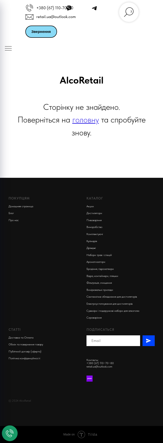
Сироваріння (94, 317)
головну (85, 119)
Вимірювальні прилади (99, 290)
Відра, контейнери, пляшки (102, 276)
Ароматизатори (95, 262)
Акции (90, 206)
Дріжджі (91, 248)
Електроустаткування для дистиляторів (109, 303)
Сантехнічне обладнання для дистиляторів (111, 296)
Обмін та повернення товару (26, 344)
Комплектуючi (94, 234)
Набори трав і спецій (99, 255)
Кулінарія (91, 241)
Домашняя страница (21, 206)
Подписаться (100, 329)
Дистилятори (94, 213)
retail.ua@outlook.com (56, 16)
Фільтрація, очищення (99, 282)
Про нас (14, 220)
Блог (11, 213)
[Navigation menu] (8, 48)
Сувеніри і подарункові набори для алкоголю (112, 310)
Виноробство (94, 227)
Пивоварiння (94, 220)
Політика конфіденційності (24, 358)
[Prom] (89, 379)
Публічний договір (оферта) (25, 351)
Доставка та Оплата (21, 337)
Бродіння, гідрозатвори (100, 269)
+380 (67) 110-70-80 (54, 7)
